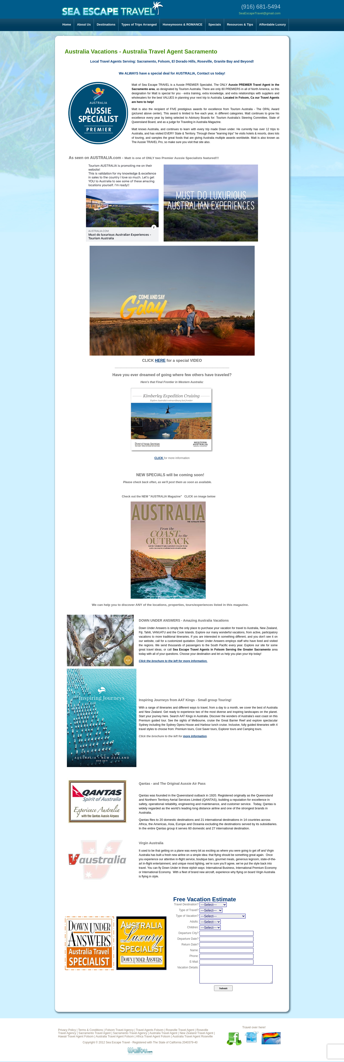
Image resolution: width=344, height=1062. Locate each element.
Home (66, 24)
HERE (160, 360)
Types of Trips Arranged (139, 24)
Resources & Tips (240, 24)
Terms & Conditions (90, 1030)
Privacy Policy (67, 1030)
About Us (84, 24)
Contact (68, 36)
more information (195, 736)
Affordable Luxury (272, 24)
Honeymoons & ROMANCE (182, 24)
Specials (214, 24)
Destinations (106, 24)
